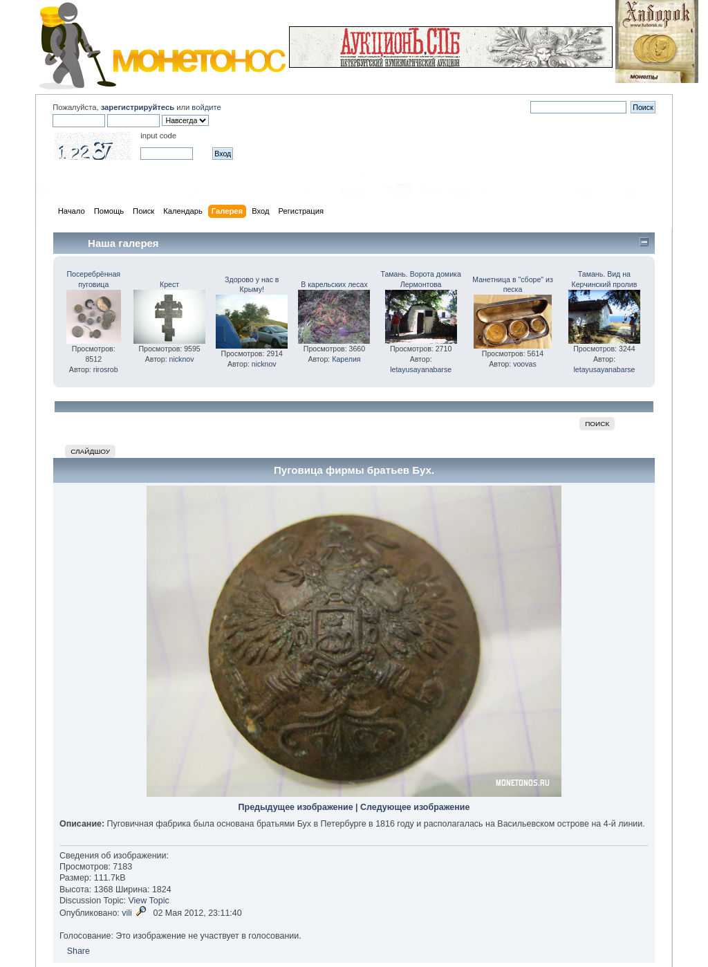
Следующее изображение (414, 807)
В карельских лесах (334, 284)
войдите (206, 107)
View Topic (149, 900)
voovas (525, 364)
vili (127, 913)
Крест (169, 284)
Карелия (346, 359)
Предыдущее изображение (296, 807)
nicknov (181, 359)
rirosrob (105, 369)
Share (78, 951)
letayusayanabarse (420, 369)
